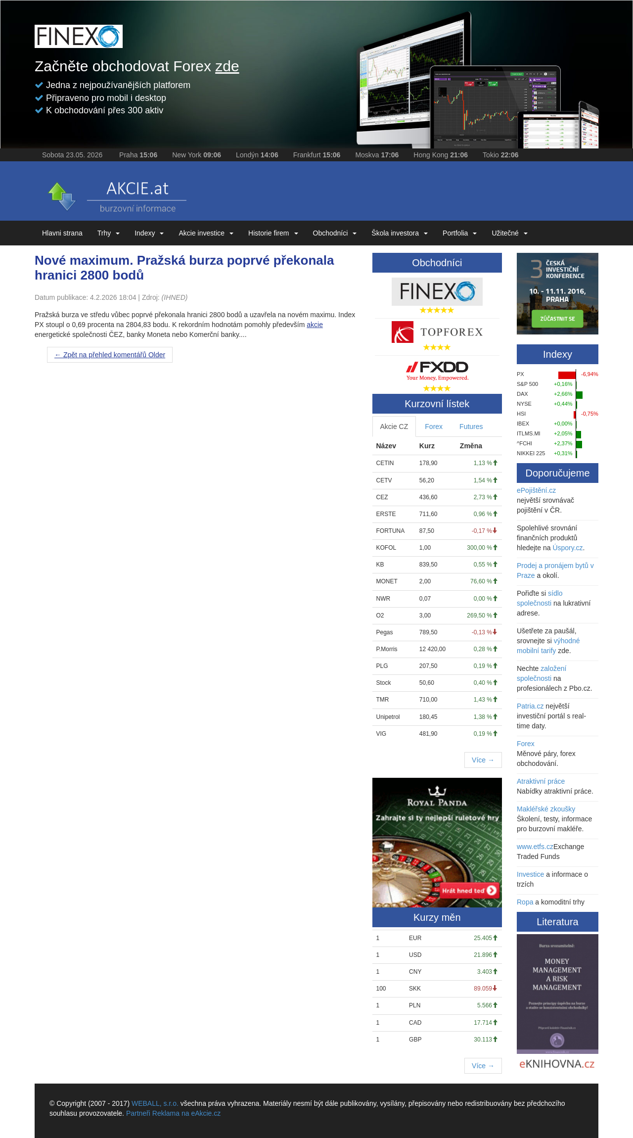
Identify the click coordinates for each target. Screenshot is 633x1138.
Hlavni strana (62, 233)
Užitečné (509, 233)
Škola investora (399, 233)
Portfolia (460, 233)
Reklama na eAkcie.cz (186, 1113)
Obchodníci (335, 233)
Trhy (108, 233)
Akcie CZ (394, 426)
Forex (434, 426)
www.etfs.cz (535, 847)
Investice (530, 874)
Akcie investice (206, 233)
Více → (483, 760)
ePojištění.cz (536, 490)
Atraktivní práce (541, 781)
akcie (315, 325)
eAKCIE (116, 193)
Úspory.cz (567, 548)
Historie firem (273, 233)
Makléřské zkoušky (546, 809)
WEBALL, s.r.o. (155, 1103)
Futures (471, 426)
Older (109, 355)
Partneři (138, 1113)
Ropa (525, 902)
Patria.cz (530, 706)
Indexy (149, 233)
